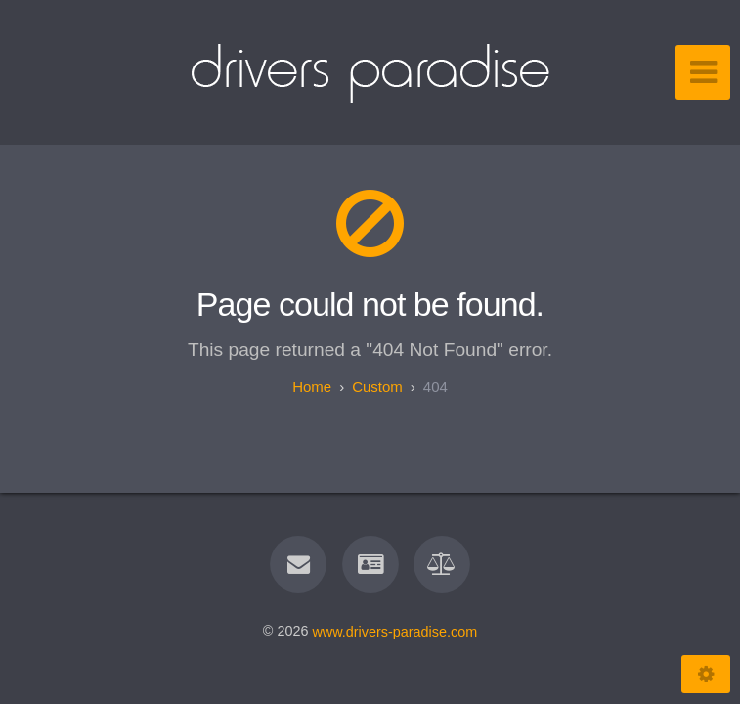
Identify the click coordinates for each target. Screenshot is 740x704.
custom (377, 386)
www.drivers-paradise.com (394, 630)
